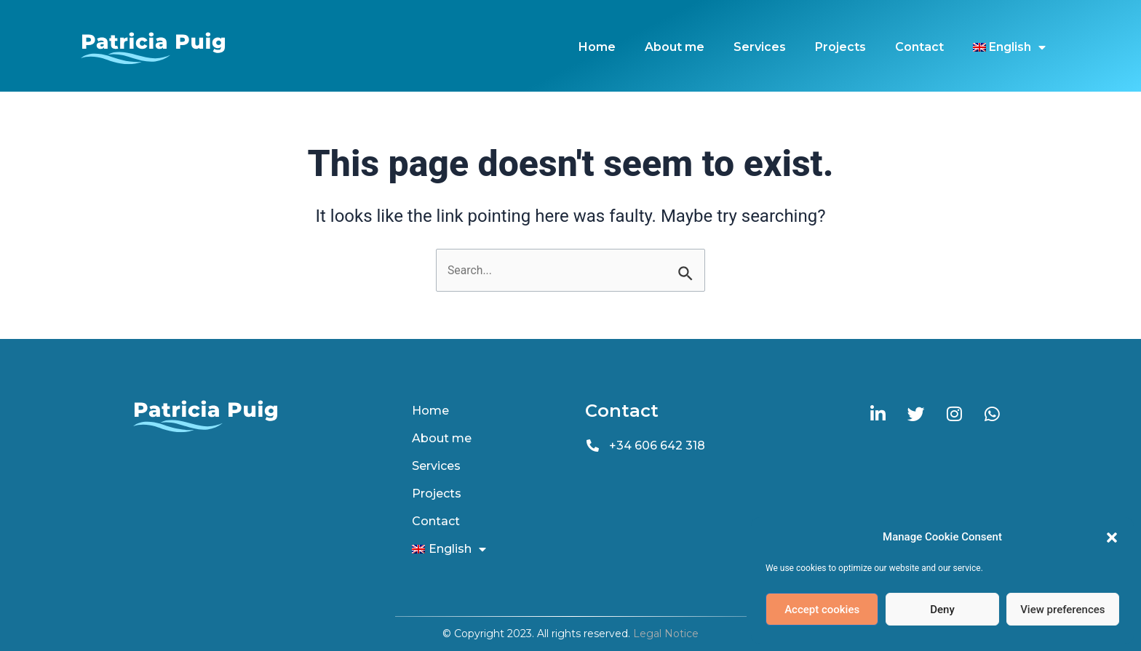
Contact (919, 47)
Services (760, 47)
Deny (942, 609)
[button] (1112, 537)
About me (674, 47)
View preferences (1062, 609)
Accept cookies (821, 609)
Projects (840, 47)
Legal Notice (666, 633)
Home (597, 47)
